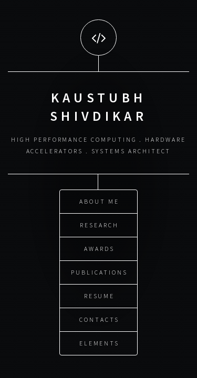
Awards (99, 248)
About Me (99, 201)
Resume (99, 295)
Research (99, 224)
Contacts (99, 319)
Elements (99, 342)
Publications (99, 272)
